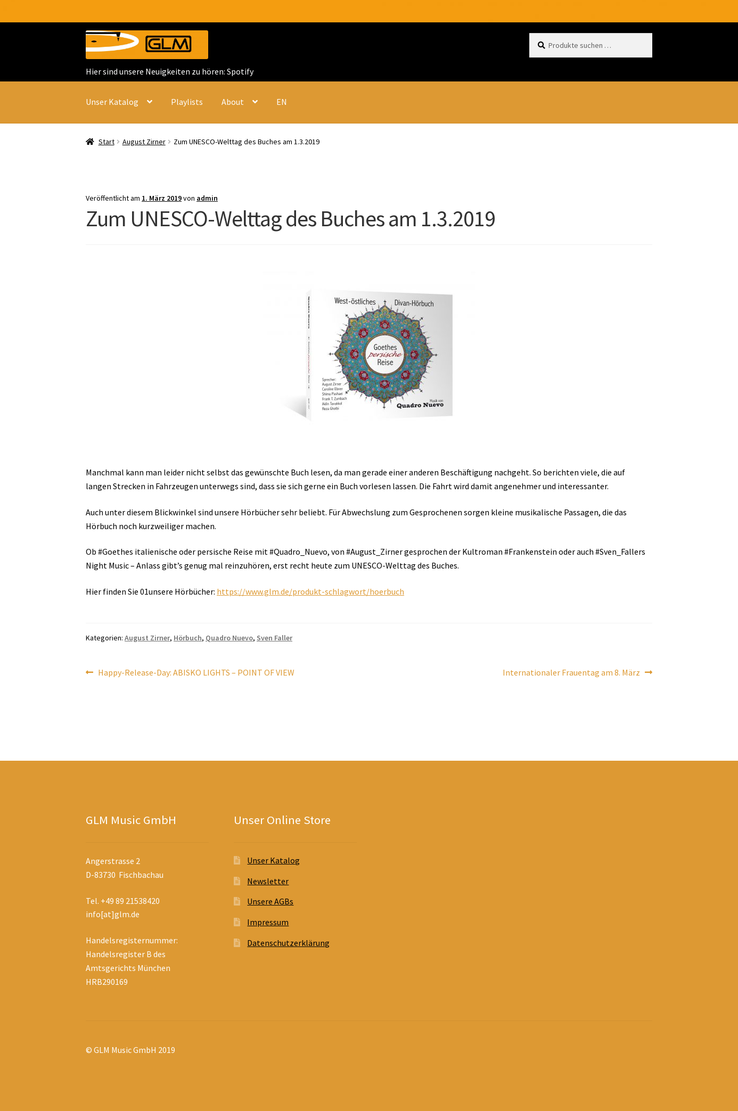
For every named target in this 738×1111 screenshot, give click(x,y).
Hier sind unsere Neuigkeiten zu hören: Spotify (169, 71)
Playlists (187, 101)
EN (281, 101)
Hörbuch (188, 638)
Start (106, 141)
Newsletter (268, 881)
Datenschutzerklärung (288, 942)
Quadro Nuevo (229, 638)
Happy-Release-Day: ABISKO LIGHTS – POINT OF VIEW (195, 673)
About (233, 101)
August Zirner (144, 141)
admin (207, 198)
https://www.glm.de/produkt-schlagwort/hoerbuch (310, 591)
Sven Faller (274, 638)
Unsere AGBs (270, 901)
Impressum (268, 922)
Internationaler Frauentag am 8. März (571, 673)
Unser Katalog (112, 101)
